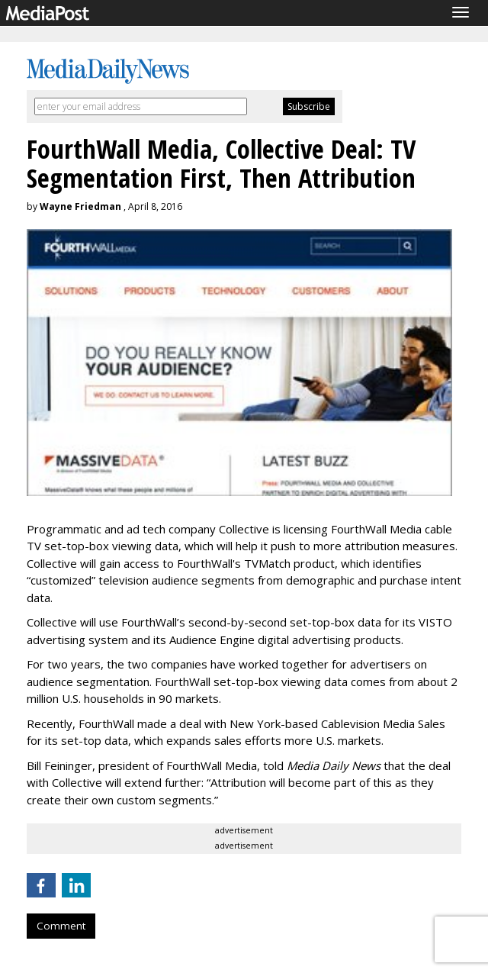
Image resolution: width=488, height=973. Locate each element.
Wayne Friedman (80, 206)
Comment (61, 926)
